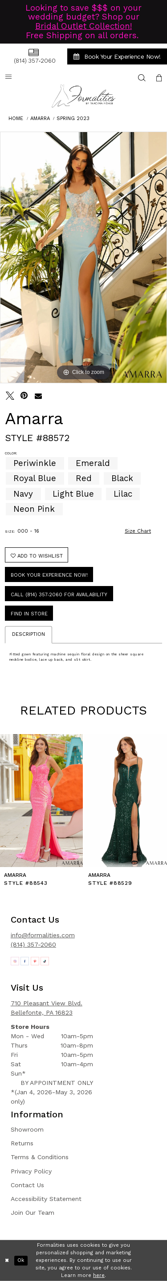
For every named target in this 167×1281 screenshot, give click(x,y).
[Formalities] (83, 96)
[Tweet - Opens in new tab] (10, 396)
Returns (22, 1143)
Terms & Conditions (40, 1157)
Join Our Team (32, 1212)
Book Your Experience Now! (49, 575)
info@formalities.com (43, 935)
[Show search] (142, 77)
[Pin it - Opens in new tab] (24, 396)
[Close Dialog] (7, 1261)
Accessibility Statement (46, 1198)
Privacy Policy (31, 1171)
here (99, 1275)
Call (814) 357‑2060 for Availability (59, 595)
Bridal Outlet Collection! (83, 26)
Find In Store (29, 614)
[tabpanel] (83, 257)
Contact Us (27, 1185)
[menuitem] (33, 56)
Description (28, 634)
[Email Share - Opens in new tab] (38, 396)
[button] (159, 77)
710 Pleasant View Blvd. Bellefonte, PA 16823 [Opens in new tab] (46, 1008)
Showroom (27, 1129)
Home (15, 118)
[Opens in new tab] (15, 961)
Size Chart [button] (138, 531)
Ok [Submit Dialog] (20, 1260)
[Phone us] (33, 56)
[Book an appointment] (117, 56)
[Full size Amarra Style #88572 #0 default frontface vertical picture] (83, 257)
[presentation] (41, 800)
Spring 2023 (73, 118)
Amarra (40, 118)
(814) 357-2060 (33, 944)
